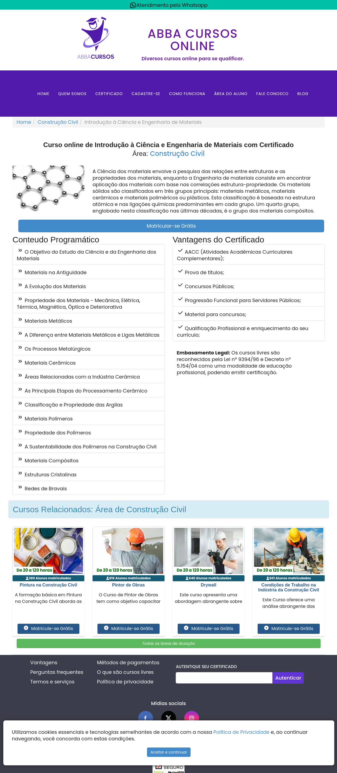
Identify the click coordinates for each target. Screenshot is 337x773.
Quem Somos (72, 93)
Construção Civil (58, 122)
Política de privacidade (125, 681)
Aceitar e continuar (169, 752)
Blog (303, 93)
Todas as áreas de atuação (168, 643)
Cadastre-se (145, 93)
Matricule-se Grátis (48, 628)
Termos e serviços (52, 681)
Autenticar (288, 677)
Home (43, 93)
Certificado (109, 93)
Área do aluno (230, 93)
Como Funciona (187, 93)
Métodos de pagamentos (128, 662)
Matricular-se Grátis (171, 225)
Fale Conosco (272, 93)
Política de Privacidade (242, 732)
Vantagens (43, 662)
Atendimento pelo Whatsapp (168, 5)
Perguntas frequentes (56, 672)
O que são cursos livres (125, 672)
